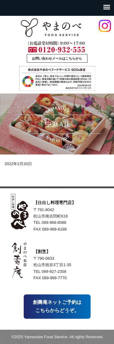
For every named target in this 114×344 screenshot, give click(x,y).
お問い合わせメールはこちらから (57, 58)
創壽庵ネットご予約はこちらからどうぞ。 (57, 306)
